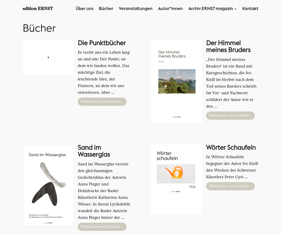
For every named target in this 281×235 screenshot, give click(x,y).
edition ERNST (38, 8)
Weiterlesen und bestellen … (102, 102)
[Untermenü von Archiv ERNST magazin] (235, 8)
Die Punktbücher (102, 43)
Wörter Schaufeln (231, 148)
